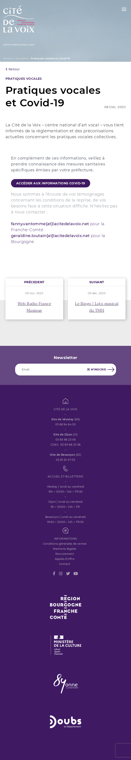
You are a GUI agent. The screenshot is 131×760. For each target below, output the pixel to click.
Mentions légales (64, 548)
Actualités (22, 58)
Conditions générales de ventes (65, 543)
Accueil (8, 58)
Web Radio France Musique (34, 307)
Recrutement (64, 553)
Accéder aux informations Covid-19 (50, 183)
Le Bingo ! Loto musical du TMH (96, 307)
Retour (12, 69)
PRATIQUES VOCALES (23, 79)
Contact (64, 564)
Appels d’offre (65, 558)
